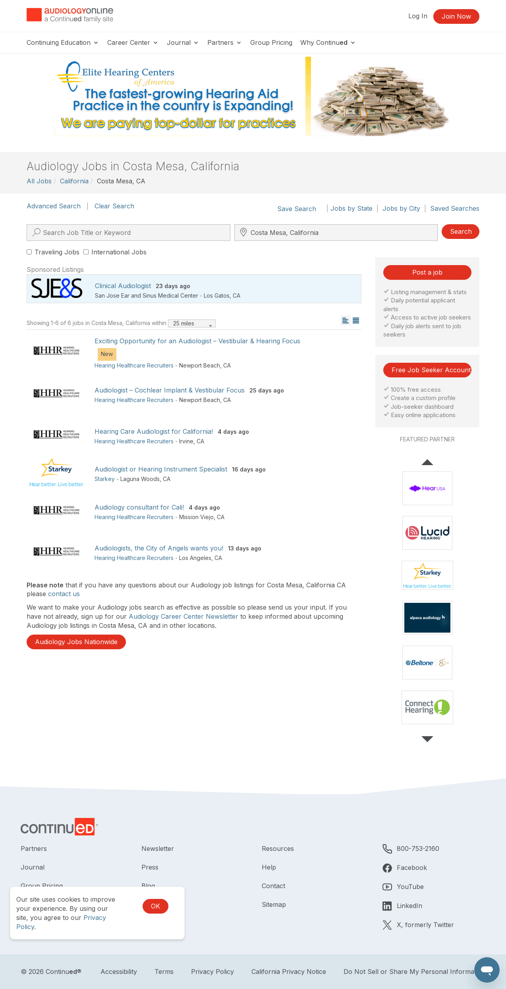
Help (269, 867)
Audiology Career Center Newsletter (183, 616)
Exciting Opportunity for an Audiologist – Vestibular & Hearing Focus (197, 341)
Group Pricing (271, 42)
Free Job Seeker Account (431, 370)
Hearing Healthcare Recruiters (134, 365)
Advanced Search (54, 206)
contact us (64, 594)
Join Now (456, 16)
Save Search (296, 209)
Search (461, 231)
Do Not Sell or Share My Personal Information (414, 972)
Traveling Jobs (53, 252)
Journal (183, 42)
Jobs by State (351, 208)
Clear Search (114, 206)
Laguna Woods (140, 478)
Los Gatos (217, 295)
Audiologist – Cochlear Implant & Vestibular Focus (170, 390)
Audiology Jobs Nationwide (76, 642)
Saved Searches (454, 208)
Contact (273, 886)
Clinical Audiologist (123, 286)
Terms (164, 972)
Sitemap (274, 904)
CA (236, 295)
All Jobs (39, 181)
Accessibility (118, 972)
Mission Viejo (196, 517)
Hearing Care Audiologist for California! (154, 431)
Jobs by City (401, 208)
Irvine (186, 441)
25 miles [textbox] (183, 323)
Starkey (105, 478)
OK (155, 906)
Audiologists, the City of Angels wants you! (159, 548)
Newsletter (157, 848)
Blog (148, 886)
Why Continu (328, 42)
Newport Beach (199, 365)
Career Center (133, 42)
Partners (224, 42)
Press (149, 867)
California (74, 181)
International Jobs (115, 252)
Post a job (427, 272)
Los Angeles (195, 557)
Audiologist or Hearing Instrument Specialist (161, 469)
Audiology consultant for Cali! (139, 507)
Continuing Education (63, 42)
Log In (417, 16)
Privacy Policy (212, 972)
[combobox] (192, 323)
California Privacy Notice (288, 972)
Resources (278, 848)
